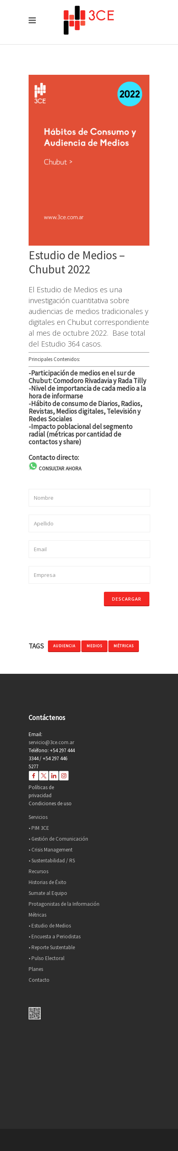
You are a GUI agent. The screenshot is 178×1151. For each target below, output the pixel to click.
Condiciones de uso (50, 803)
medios (94, 645)
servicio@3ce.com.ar (51, 742)
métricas (124, 645)
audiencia (64, 645)
